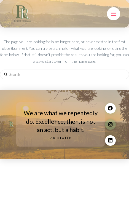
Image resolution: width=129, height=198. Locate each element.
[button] (113, 13)
